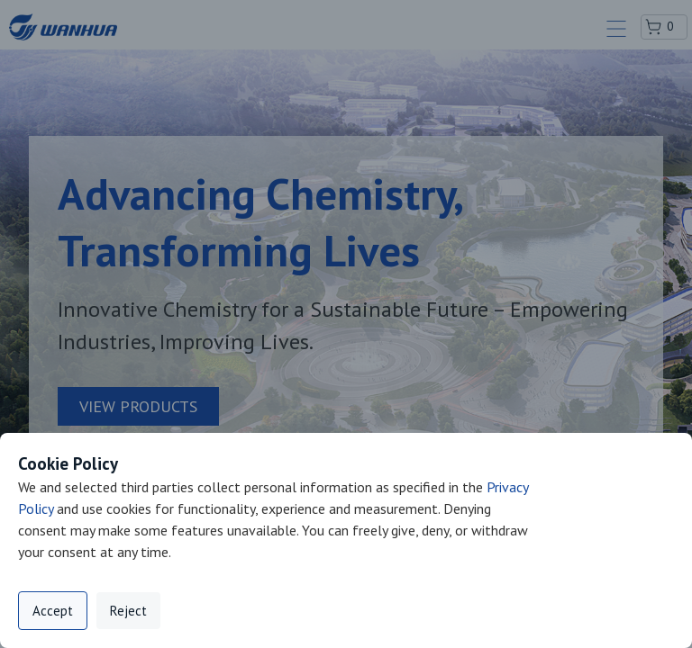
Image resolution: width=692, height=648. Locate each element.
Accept (52, 610)
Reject (128, 610)
